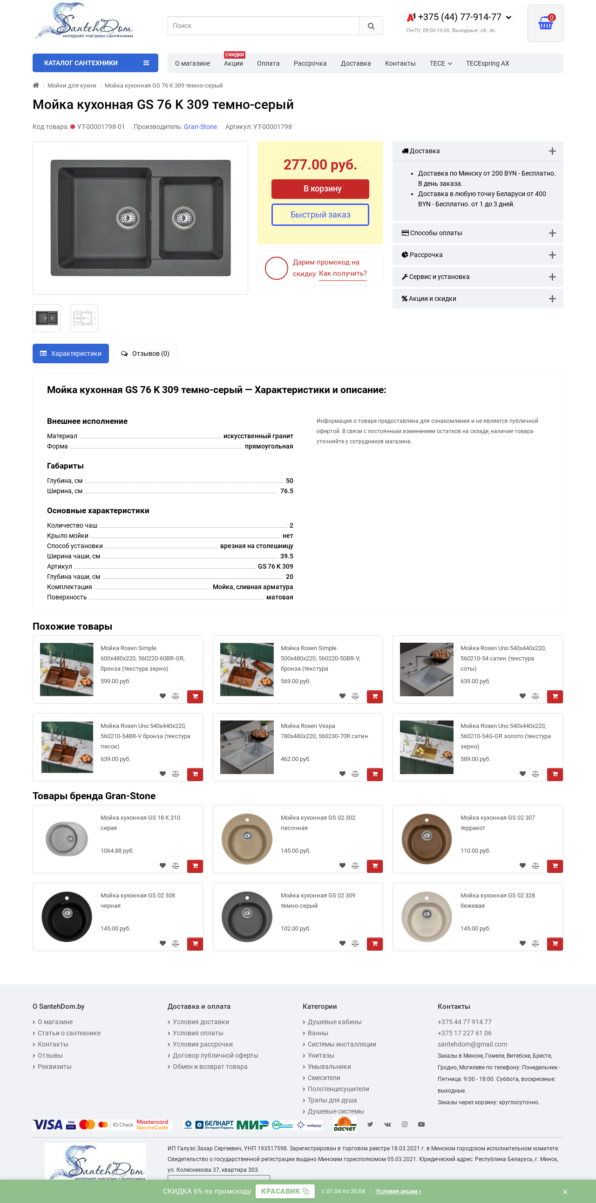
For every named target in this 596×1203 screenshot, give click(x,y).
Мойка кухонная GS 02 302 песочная (318, 822)
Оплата (268, 63)
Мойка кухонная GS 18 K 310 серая (140, 822)
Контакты (400, 63)
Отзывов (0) (145, 353)
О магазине (192, 63)
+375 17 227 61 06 (465, 1033)
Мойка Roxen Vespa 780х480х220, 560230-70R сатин (324, 731)
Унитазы (318, 1055)
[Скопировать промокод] (285, 1191)
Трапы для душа (330, 1100)
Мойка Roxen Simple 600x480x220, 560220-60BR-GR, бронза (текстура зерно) (143, 658)
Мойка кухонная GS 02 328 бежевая (498, 900)
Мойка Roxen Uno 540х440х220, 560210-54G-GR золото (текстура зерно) (506, 736)
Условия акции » (398, 1191)
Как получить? (343, 273)
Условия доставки (198, 1022)
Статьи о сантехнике (67, 1033)
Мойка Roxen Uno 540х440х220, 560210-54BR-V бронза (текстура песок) (145, 736)
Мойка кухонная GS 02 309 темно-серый (318, 900)
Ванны (315, 1033)
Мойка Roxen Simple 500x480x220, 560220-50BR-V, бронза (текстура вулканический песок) (320, 660)
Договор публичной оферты (213, 1055)
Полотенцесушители (336, 1089)
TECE (441, 63)
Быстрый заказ (321, 214)
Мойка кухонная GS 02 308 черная (138, 900)
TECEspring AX (487, 63)
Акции (234, 60)
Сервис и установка (436, 276)
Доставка (356, 63)
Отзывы (48, 1055)
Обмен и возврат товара (208, 1066)
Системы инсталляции (339, 1044)
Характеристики (71, 353)
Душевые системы (333, 1111)
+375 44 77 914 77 (465, 1022)
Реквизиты (52, 1066)
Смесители (321, 1077)
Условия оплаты (196, 1033)
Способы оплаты (432, 233)
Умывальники (327, 1066)
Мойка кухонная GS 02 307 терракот (498, 822)
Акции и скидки (429, 298)
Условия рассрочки (200, 1044)
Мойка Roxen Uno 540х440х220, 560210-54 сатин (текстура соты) (503, 658)
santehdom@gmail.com (472, 1044)
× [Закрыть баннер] (565, 1191)
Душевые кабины (332, 1022)
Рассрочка (310, 63)
